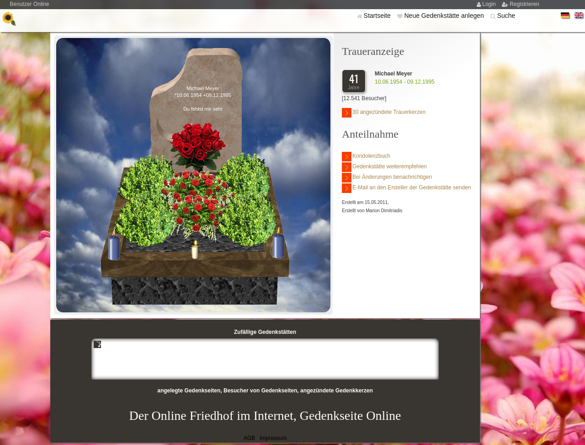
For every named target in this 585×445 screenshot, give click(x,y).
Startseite (378, 15)
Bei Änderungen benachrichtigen (387, 177)
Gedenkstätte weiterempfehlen (384, 167)
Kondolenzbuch (366, 156)
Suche (506, 15)
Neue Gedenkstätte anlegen (444, 15)
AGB (249, 438)
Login (489, 4)
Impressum (273, 438)
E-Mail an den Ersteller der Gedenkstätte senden (406, 188)
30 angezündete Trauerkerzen (383, 113)
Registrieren (524, 4)
